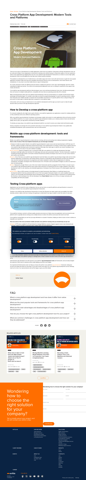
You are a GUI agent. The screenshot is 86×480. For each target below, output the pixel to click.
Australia (60, 467)
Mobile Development (14, 26)
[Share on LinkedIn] (49, 325)
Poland (60, 460)
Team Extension (37, 431)
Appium (13, 224)
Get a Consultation (64, 203)
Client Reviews (17, 448)
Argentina (61, 463)
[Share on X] (45, 325)
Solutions (62, 429)
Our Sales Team (37, 458)
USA (59, 456)
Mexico (60, 458)
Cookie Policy (55, 233)
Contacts (61, 454)
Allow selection (43, 251)
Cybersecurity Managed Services (66, 441)
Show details (67, 246)
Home (11, 11)
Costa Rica (61, 461)
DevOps (23, 369)
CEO (35, 456)
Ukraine (60, 457)
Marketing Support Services (38, 367)
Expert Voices (11, 371)
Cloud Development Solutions (14, 369)
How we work (38, 429)
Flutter (12, 165)
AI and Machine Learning (64, 438)
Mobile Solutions (62, 434)
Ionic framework (15, 150)
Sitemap (77, 477)
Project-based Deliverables (40, 435)
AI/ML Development (37, 369)
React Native (14, 171)
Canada (60, 465)
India (60, 464)
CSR (35, 460)
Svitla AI (15, 429)
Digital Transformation (37, 364)
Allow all (63, 251)
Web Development (23, 26)
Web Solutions (62, 433)
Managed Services (38, 433)
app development (56, 265)
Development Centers (39, 434)
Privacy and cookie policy (68, 477)
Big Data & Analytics (46, 369)
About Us (36, 454)
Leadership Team (38, 457)
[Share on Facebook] (41, 325)
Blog (29, 26)
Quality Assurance (63, 435)
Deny (22, 251)
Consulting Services (38, 437)
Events (15, 454)
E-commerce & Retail (41, 371)
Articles (16, 11)
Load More (43, 378)
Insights (61, 448)
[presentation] (53, 417)
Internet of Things (63, 444)
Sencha (13, 157)
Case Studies (38, 448)
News (60, 450)
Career (15, 469)
